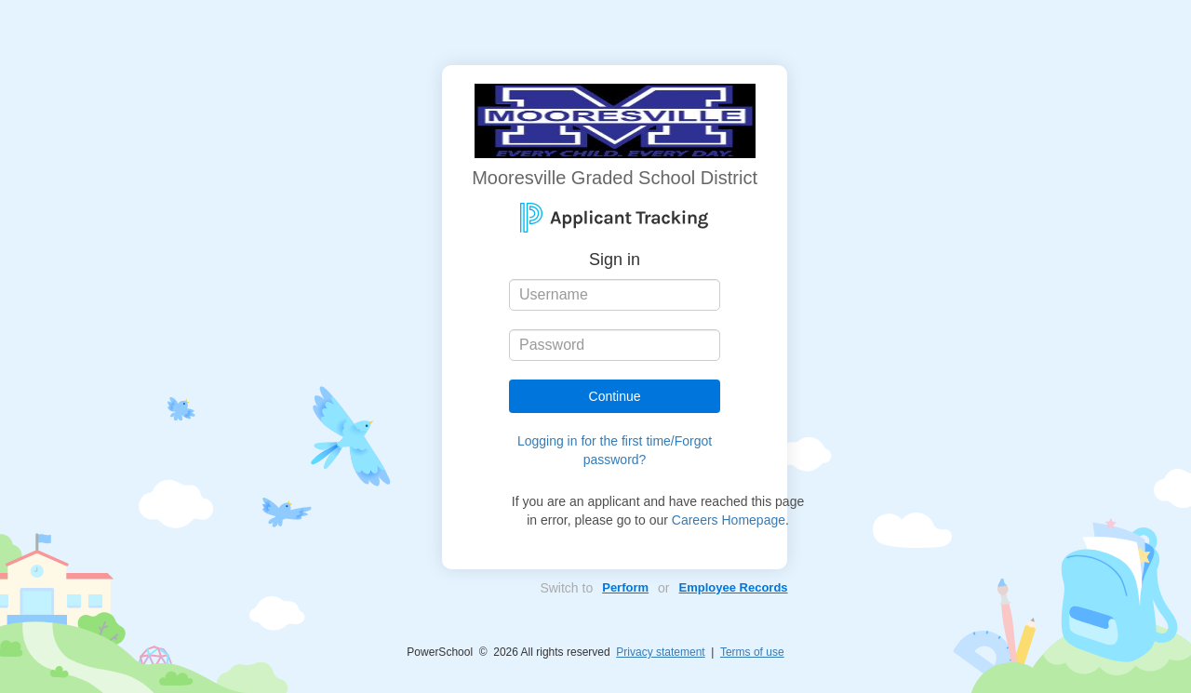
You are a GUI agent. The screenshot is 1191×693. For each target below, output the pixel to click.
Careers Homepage (728, 520)
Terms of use (752, 652)
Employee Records (733, 587)
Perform (625, 587)
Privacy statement (660, 652)
